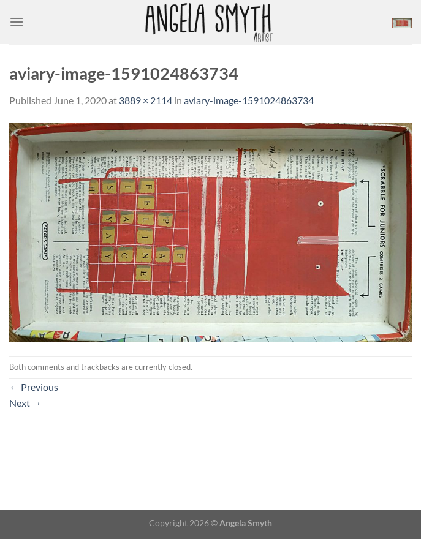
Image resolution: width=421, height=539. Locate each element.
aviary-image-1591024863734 (249, 100)
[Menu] (16, 22)
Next (25, 403)
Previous (33, 387)
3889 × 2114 (145, 100)
